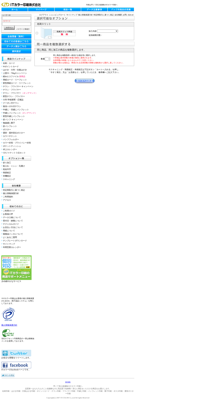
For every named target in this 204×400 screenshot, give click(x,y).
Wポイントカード (11, 66)
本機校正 (7, 176)
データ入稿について (12, 217)
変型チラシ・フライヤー (14, 96)
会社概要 (118, 15)
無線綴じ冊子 (9, 123)
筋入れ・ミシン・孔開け (14, 166)
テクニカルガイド (11, 224)
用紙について (9, 231)
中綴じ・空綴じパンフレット (16, 109)
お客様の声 (8, 214)
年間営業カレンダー (12, 247)
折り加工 (7, 163)
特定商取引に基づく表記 (14, 190)
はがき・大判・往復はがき (15, 70)
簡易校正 (7, 172)
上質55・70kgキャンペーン (15, 73)
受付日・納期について (13, 221)
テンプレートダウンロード (15, 240)
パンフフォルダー (11, 139)
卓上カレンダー (10, 149)
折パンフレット (10, 126)
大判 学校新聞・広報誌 (13, 100)
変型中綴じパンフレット (14, 116)
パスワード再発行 (23, 29)
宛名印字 (7, 169)
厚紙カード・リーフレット (15, 80)
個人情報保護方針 (11, 193)
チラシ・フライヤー (12, 90)
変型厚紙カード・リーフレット (17, 83)
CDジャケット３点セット (14, 153)
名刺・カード (9, 63)
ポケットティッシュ (12, 146)
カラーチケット (10, 136)
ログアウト (43, 15)
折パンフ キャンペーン (13, 119)
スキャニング (9, 179)
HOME (68, 382)
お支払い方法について (13, 227)
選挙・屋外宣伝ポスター (14, 133)
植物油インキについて (13, 234)
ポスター (7, 129)
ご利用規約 (8, 197)
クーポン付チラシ (11, 103)
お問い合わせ (128, 15)
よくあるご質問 (10, 237)
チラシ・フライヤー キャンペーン (18, 86)
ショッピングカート (57, 15)
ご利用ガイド (9, 211)
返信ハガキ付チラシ (12, 106)
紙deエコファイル (14, 76)
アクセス (7, 200)
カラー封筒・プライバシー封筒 (17, 143)
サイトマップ (9, 244)
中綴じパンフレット (20, 113)
